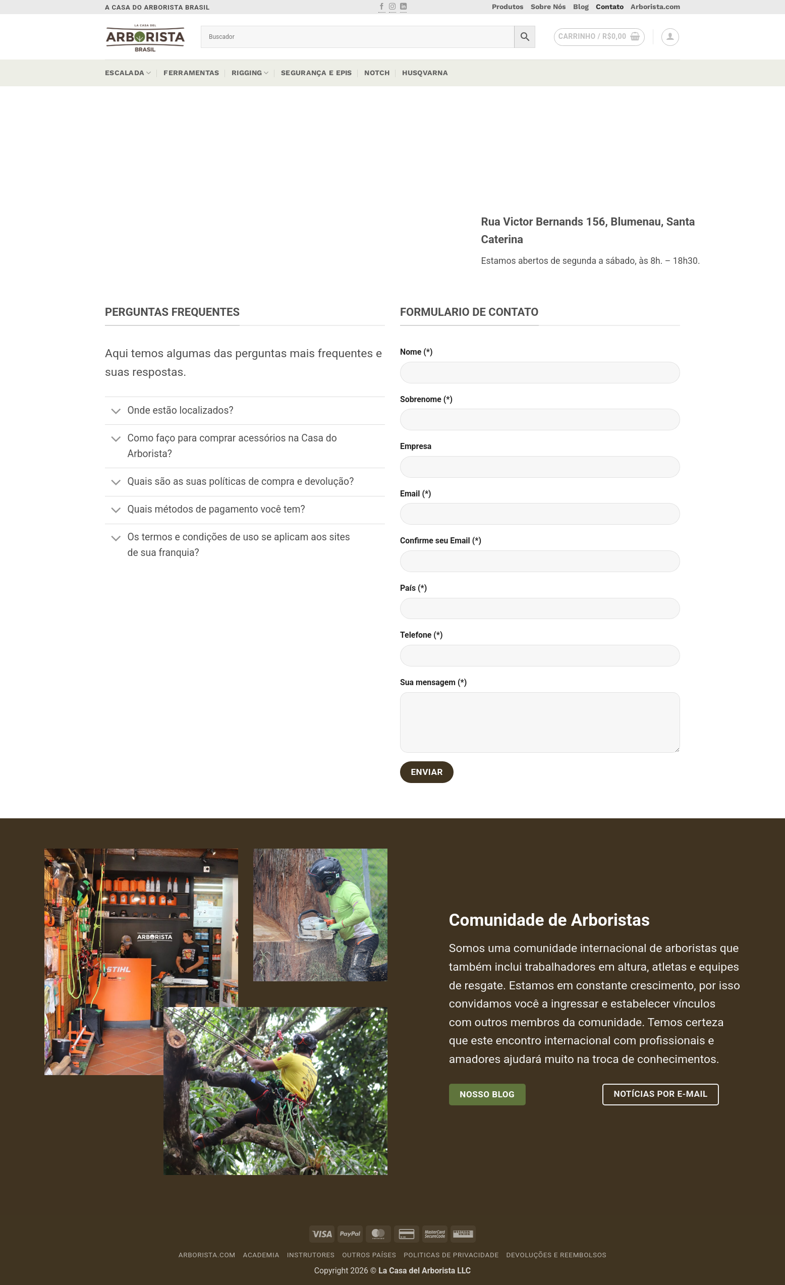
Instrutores (311, 1255)
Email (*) (415, 493)
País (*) (413, 588)
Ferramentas (191, 73)
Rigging (250, 73)
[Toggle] (116, 412)
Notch (376, 73)
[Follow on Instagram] (392, 7)
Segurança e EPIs (316, 73)
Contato (610, 7)
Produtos (508, 7)
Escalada (128, 73)
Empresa (415, 446)
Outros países (369, 1255)
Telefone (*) (421, 635)
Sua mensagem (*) (433, 682)
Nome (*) (416, 352)
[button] (599, 37)
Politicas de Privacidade (451, 1255)
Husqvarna (425, 73)
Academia (261, 1255)
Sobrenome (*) (426, 399)
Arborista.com (655, 7)
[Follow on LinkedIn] (403, 7)
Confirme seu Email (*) (440, 540)
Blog (581, 7)
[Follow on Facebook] (381, 7)
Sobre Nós (548, 7)
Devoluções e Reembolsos (557, 1255)
